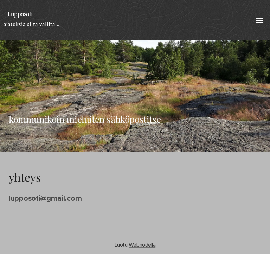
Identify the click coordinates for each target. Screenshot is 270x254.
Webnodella (142, 245)
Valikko (259, 20)
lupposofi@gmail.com (45, 198)
